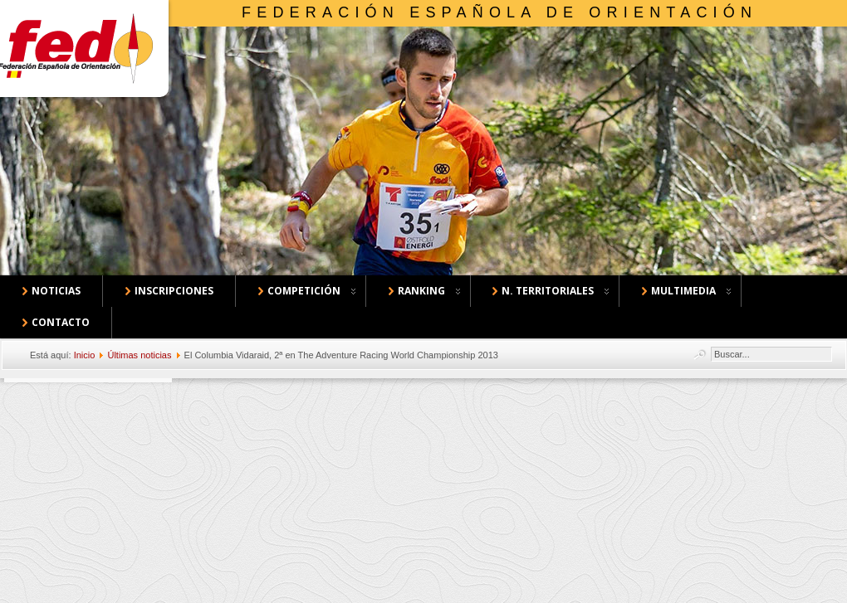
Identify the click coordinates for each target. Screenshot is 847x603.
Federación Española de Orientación (499, 12)
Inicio (84, 355)
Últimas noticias (139, 355)
